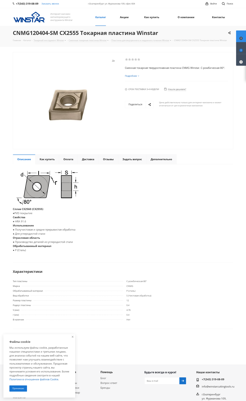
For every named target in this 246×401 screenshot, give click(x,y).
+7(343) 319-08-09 (213, 379)
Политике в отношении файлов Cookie (33, 379)
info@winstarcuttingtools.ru (218, 386)
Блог (103, 378)
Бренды (105, 387)
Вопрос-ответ (108, 383)
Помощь (106, 372)
